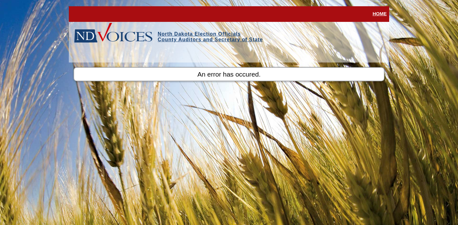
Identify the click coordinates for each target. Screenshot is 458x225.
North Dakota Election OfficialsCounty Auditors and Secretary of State (210, 36)
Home (380, 13)
